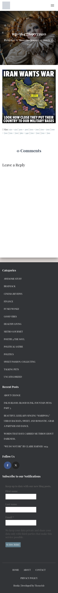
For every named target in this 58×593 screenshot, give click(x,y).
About (27, 569)
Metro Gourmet (13, 331)
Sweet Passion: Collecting (19, 361)
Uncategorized (13, 376)
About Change (12, 395)
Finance (8, 301)
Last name (11, 504)
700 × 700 (34, 129)
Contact (40, 569)
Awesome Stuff (13, 278)
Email (9, 517)
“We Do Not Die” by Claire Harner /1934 (26, 446)
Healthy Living (12, 324)
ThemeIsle (39, 585)
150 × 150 (13, 129)
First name (11, 491)
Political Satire (13, 346)
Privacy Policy (29, 578)
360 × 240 (24, 133)
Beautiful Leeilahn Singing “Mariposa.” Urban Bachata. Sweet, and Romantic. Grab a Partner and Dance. (29, 421)
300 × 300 (23, 129)
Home (15, 569)
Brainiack (9, 286)
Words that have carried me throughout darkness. (29, 436)
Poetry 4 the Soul (14, 339)
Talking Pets (11, 369)
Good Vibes (10, 316)
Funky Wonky (11, 308)
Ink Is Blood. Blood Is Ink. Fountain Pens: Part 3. (28, 405)
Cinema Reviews (13, 293)
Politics (9, 354)
